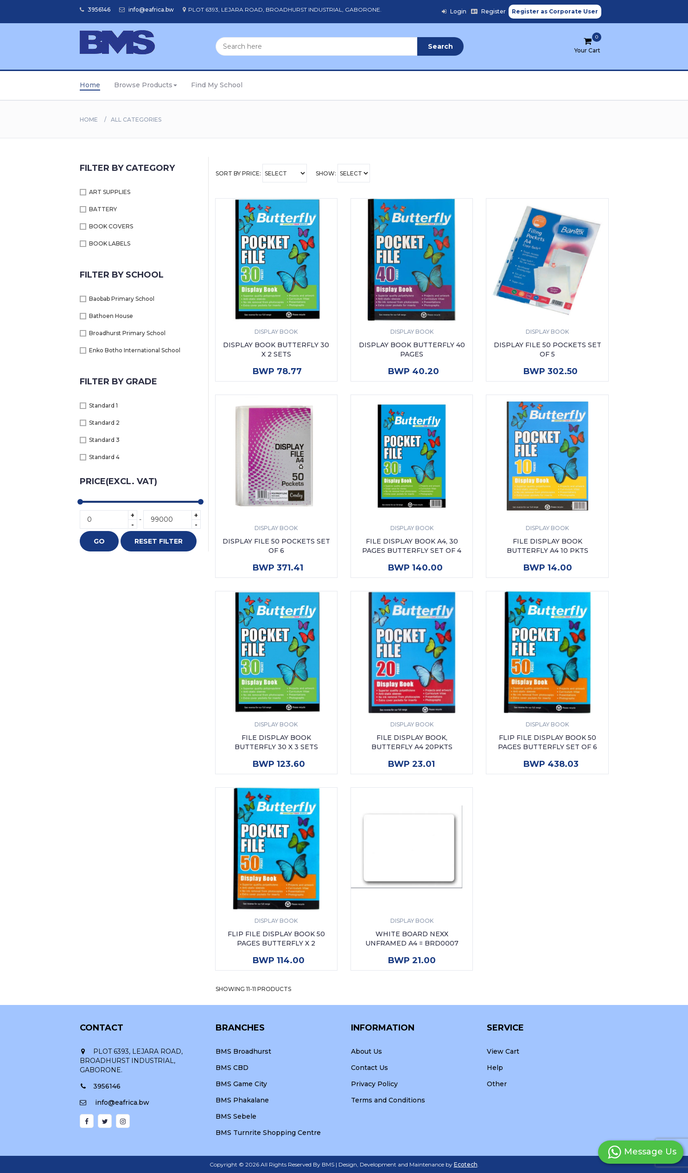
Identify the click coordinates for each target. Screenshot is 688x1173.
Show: (343, 173)
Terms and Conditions (388, 1100)
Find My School (216, 85)
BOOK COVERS (111, 226)
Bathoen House (111, 315)
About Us (366, 1051)
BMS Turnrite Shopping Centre (268, 1132)
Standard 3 (104, 439)
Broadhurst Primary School (127, 333)
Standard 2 (104, 422)
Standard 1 (103, 405)
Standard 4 (104, 457)
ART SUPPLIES (109, 191)
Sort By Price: (261, 173)
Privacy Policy (374, 1084)
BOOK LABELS (109, 243)
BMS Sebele (236, 1116)
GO (99, 541)
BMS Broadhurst (243, 1051)
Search (440, 46)
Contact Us (369, 1067)
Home (90, 85)
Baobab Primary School (121, 298)
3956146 (95, 9)
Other (497, 1084)
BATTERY (103, 209)
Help (495, 1067)
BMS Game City (241, 1084)
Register (488, 11)
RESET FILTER (158, 541)
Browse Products (145, 85)
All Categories (136, 119)
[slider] (80, 502)
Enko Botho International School (134, 350)
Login (454, 11)
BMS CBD (232, 1067)
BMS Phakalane (242, 1100)
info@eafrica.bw (146, 9)
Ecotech (466, 1164)
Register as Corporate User (555, 11)
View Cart (503, 1051)
